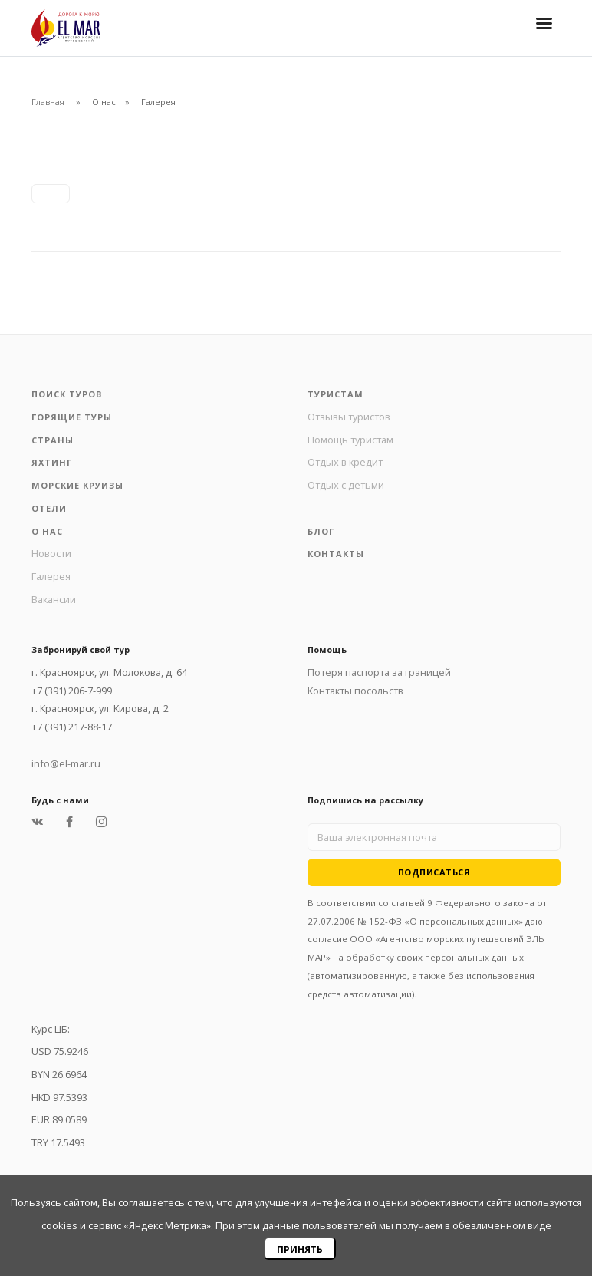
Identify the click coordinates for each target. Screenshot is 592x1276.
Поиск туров (66, 394)
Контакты (336, 553)
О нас (47, 531)
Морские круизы (77, 485)
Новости (51, 553)
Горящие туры (71, 417)
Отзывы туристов (349, 417)
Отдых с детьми (346, 485)
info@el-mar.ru (65, 763)
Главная (47, 101)
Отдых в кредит (345, 462)
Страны (52, 440)
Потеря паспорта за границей (379, 672)
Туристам (335, 394)
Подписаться (434, 872)
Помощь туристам (350, 440)
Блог (321, 531)
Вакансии (53, 599)
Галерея (51, 576)
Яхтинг (51, 462)
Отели (49, 508)
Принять (300, 1249)
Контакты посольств (355, 690)
